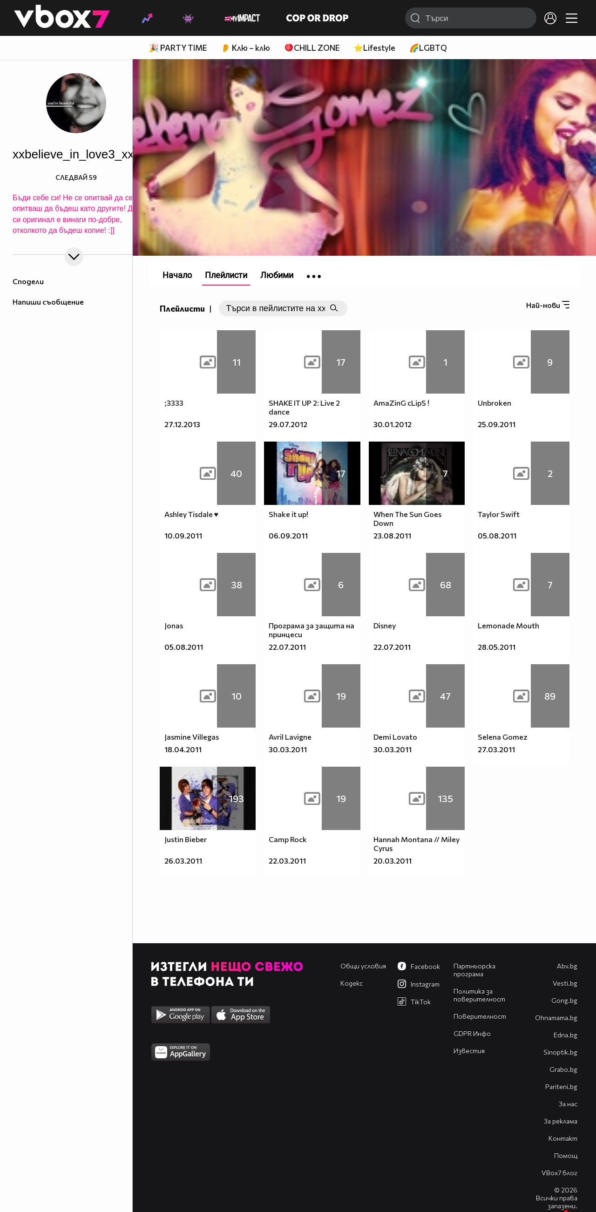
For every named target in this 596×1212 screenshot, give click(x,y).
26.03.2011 (183, 860)
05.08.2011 (497, 535)
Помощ (565, 1155)
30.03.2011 (288, 749)
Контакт (563, 1138)
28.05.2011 (496, 646)
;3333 (173, 402)
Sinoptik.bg (560, 1052)
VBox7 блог (559, 1173)
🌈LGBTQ (428, 48)
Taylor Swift (499, 514)
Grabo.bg (563, 1069)
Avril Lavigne (290, 736)
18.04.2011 (183, 749)
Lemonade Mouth (508, 625)
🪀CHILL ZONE (311, 48)
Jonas (173, 625)
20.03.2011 (392, 860)
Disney (384, 625)
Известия (469, 1051)
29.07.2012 (288, 424)
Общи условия (363, 966)
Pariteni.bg (561, 1086)
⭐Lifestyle (374, 48)
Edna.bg (565, 1035)
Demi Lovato (395, 736)
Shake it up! (288, 514)
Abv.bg (567, 966)
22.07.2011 (287, 646)
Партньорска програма (474, 970)
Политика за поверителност (479, 995)
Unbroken (494, 402)
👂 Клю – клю (245, 48)
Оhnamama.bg (556, 1017)
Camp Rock (288, 839)
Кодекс (351, 983)
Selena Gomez (503, 736)
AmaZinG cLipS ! (401, 402)
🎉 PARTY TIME (178, 48)
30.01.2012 (392, 424)
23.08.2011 (392, 535)
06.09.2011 (288, 535)
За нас (568, 1104)
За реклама (560, 1121)
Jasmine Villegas (191, 736)
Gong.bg (564, 1000)
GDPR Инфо (472, 1033)
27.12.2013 (182, 424)
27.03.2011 (496, 749)
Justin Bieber (185, 839)
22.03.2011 (287, 860)
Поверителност (480, 1016)
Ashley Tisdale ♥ (191, 514)
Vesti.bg (565, 983)
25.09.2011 (496, 424)
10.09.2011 (183, 535)
